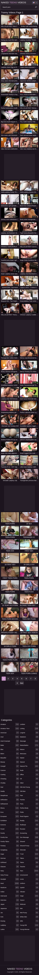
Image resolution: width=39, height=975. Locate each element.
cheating (10, 778)
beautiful (10, 757)
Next (21, 683)
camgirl (10, 766)
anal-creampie (10, 741)
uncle (29, 879)
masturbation (29, 745)
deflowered (10, 803)
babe (10, 745)
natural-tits (29, 766)
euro (10, 812)
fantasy (10, 845)
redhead (29, 824)
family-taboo (10, 841)
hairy (10, 870)
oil (29, 778)
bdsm (10, 753)
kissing (10, 921)
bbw (10, 749)
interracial (10, 895)
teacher (29, 866)
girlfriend (10, 862)
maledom (29, 736)
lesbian (29, 724)
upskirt (29, 887)
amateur (10, 724)
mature (29, 749)
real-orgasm (29, 816)
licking (29, 728)
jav (10, 912)
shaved (29, 841)
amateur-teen (10, 728)
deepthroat (10, 795)
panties (29, 799)
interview (10, 900)
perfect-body (29, 808)
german (10, 858)
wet (29, 908)
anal (10, 736)
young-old (29, 925)
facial (10, 828)
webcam (29, 904)
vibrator (29, 891)
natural (29, 762)
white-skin (29, 916)
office (29, 774)
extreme (10, 824)
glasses (10, 866)
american (10, 732)
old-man (29, 791)
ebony (10, 808)
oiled (29, 782)
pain (29, 795)
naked (29, 757)
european (10, 816)
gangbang (10, 849)
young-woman (29, 929)
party (29, 803)
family (10, 833)
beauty (10, 762)
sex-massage (29, 837)
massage (29, 741)
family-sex (10, 837)
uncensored (29, 875)
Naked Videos (13, 2)
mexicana (29, 753)
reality (29, 820)
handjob (10, 879)
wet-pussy (29, 912)
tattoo (29, 862)
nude (29, 770)
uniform (29, 883)
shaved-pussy (29, 845)
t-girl (29, 854)
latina (10, 929)
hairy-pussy (10, 875)
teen (29, 870)
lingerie (29, 732)
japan (10, 904)
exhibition (10, 820)
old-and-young (29, 787)
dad (10, 787)
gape (10, 854)
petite (29, 812)
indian (10, 891)
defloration (10, 799)
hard (10, 883)
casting (10, 774)
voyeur (29, 900)
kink (10, 916)
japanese (10, 908)
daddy (10, 791)
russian (29, 828)
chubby (10, 782)
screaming (29, 833)
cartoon (10, 770)
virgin (29, 895)
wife (29, 921)
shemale (29, 849)
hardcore (10, 887)
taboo (29, 858)
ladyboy (10, 925)
